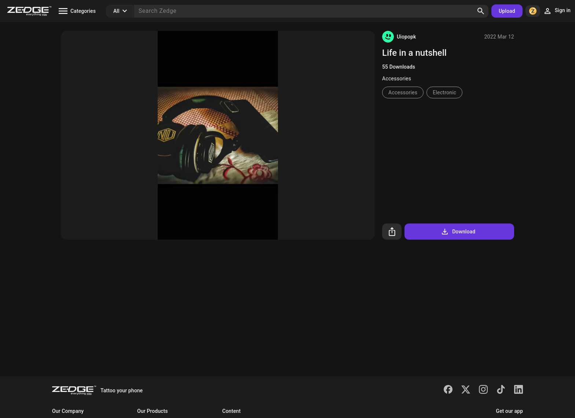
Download (457, 231)
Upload (507, 11)
